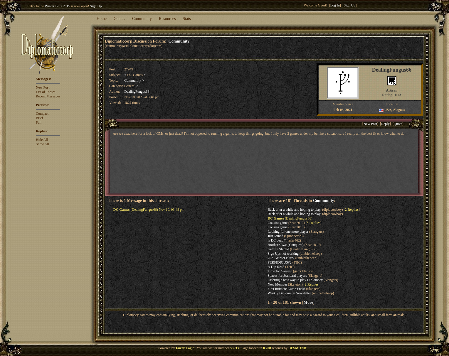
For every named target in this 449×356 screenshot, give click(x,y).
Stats (187, 18)
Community (142, 18)
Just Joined (275, 236)
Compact (42, 114)
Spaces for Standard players (287, 276)
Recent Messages (48, 96)
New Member (277, 284)
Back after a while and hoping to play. (294, 209)
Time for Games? (280, 271)
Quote (398, 124)
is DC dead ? (277, 240)
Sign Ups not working (283, 254)
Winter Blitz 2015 (57, 6)
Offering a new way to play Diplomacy (295, 280)
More (308, 302)
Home (102, 18)
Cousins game (277, 223)
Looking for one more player (288, 232)
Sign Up (96, 6)
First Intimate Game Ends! (286, 289)
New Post (42, 87)
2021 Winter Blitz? (281, 258)
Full (38, 122)
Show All (42, 144)
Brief (39, 118)
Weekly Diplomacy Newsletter (289, 293)
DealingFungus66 (136, 92)
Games (119, 18)
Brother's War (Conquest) (285, 245)
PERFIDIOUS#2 (279, 262)
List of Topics (45, 92)
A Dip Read (276, 267)
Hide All (42, 140)
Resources (167, 18)
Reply (385, 124)
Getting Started (278, 249)
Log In (334, 5)
